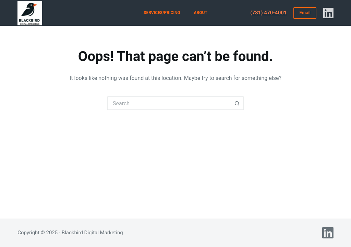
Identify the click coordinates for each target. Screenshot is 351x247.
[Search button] (237, 103)
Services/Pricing (162, 12)
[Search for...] (168, 103)
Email (304, 12)
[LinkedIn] (328, 13)
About (200, 12)
